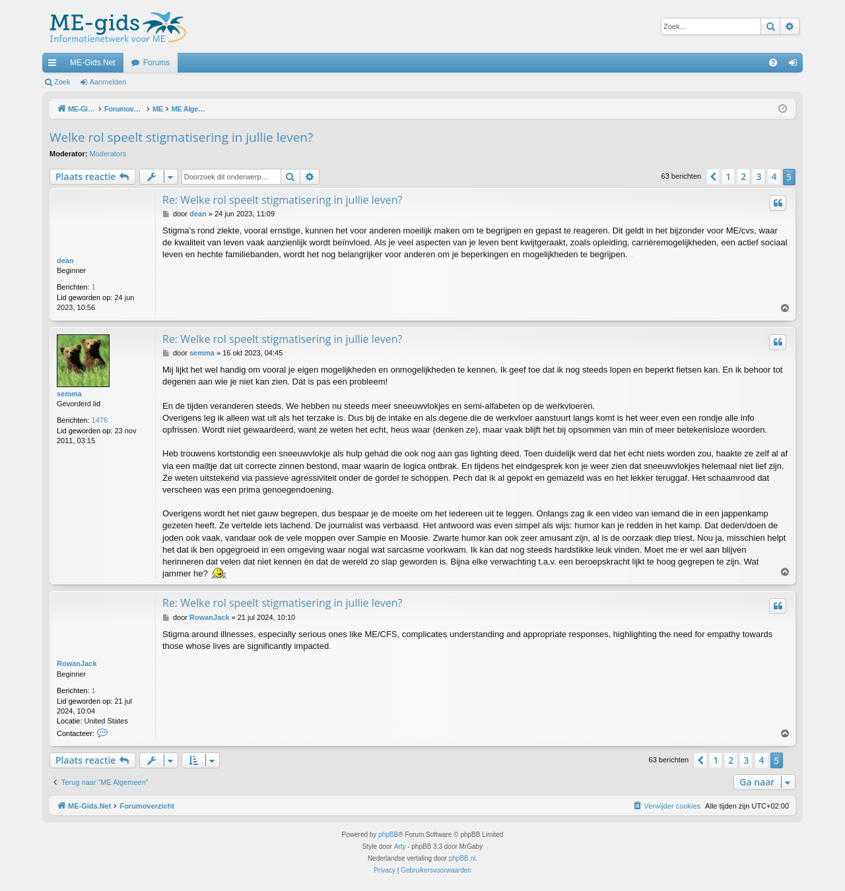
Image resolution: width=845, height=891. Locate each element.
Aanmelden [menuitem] (796, 65)
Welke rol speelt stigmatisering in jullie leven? (181, 137)
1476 (100, 420)
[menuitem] (773, 63)
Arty (400, 846)
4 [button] (773, 176)
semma (69, 394)
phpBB (388, 834)
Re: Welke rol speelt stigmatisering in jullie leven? (282, 199)
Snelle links (55, 65)
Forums (156, 62)
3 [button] (758, 176)
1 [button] (728, 176)
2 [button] (743, 176)
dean (65, 260)
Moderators (108, 154)
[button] (713, 177)
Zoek (62, 82)
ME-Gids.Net (93, 62)
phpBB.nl (462, 858)
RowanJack (77, 663)
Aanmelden (108, 82)
